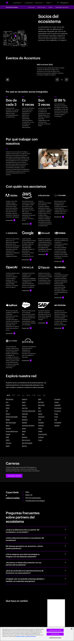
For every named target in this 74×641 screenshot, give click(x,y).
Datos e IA (28, 495)
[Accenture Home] (7, 2)
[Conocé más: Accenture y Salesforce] (26, 328)
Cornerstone (57, 408)
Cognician (41, 425)
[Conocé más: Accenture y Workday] (26, 360)
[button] (14, 476)
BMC (39, 408)
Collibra (40, 431)
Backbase (24, 437)
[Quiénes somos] (39, 2)
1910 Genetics (9, 399)
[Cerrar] (71, 629)
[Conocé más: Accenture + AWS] (26, 223)
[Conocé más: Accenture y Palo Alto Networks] (59, 297)
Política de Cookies (20, 636)
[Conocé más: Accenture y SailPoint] (10, 333)
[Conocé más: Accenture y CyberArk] (59, 216)
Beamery (24, 446)
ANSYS (8, 440)
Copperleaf (57, 405)
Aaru (7, 402)
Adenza (8, 405)
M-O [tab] (28, 395)
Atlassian (24, 416)
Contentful (57, 399)
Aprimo (24, 405)
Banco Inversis (26, 440)
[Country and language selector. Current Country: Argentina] (65, 2)
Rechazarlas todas (55, 634)
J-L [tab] (23, 395)
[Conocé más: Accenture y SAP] (43, 323)
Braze (39, 411)
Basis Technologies (27, 443)
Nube (27, 492)
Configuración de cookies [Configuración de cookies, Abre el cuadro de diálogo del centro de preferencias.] (55, 637)
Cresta (56, 416)
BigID (39, 399)
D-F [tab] (13, 395)
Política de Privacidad (31, 636)
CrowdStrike (57, 422)
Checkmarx (41, 416)
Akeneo (8, 414)
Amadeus (8, 428)
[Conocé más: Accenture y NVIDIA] (59, 261)
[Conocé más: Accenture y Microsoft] (43, 254)
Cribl (55, 419)
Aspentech (25, 414)
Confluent (41, 437)
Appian (8, 446)
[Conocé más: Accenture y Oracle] (26, 290)
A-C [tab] (8, 395)
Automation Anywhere (28, 425)
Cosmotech (57, 411)
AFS (7, 411)
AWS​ (23, 434)
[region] (37, 634)
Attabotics (25, 419)
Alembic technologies (12, 416)
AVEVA (24, 431)
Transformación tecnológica (35, 501)
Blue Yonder (41, 405)
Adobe (7, 408)
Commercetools (42, 434)
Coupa (56, 414)
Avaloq (24, 428)
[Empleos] (49, 2)
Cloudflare (41, 422)
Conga (40, 440)
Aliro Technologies (11, 422)
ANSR (7, 437)
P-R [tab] (34, 395)
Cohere (40, 428)
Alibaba (8, 419)
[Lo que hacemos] (17, 2)
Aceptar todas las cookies (55, 630)
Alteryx (8, 425)
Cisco (39, 419)
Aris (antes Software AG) (28, 411)
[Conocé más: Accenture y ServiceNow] (59, 328)
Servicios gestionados (33, 498)
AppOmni (24, 399)
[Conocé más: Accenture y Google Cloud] (26, 259)
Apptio (24, 402)
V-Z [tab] (44, 395)
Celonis (40, 414)
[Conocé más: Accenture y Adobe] (10, 220)
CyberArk (56, 425)
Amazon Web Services (12, 431)
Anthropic (8, 443)
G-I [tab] (18, 395)
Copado (56, 402)
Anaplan (8, 434)
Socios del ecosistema (12, 7)
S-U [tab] (39, 395)
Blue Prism (41, 402)
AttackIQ (24, 422)
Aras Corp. (25, 408)
